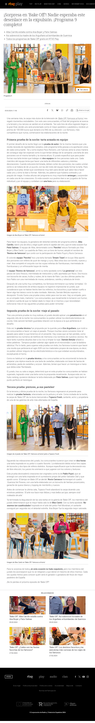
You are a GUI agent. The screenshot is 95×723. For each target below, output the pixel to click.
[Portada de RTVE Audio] (53, 676)
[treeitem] (30, 4)
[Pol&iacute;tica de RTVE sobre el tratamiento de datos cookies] (46, 686)
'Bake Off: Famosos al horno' (70, 118)
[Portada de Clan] (64, 676)
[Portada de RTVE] (30, 676)
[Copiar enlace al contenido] (67, 110)
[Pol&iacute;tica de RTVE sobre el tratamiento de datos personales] (30, 686)
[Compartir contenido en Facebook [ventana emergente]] (47, 110)
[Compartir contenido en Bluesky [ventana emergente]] (57, 110)
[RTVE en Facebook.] (75, 676)
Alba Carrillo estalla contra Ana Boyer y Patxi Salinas (31, 32)
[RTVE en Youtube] (83, 676)
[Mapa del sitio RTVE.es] (69, 686)
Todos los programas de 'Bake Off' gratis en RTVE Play (32, 39)
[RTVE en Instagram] (87, 676)
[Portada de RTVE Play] (41, 676)
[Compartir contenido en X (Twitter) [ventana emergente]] (52, 110)
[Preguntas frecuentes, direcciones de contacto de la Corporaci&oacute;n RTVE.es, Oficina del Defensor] (79, 686)
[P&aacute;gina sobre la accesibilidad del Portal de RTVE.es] (59, 686)
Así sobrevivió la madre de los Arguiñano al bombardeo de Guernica (39, 35)
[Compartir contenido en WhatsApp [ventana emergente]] (62, 110)
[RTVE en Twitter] (79, 676)
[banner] (18, 4)
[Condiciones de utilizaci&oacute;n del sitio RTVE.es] (16, 686)
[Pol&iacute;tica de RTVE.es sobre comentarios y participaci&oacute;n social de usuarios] (47, 691)
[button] (6, 4)
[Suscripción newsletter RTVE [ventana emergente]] (71, 110)
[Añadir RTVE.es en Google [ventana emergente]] (83, 110)
